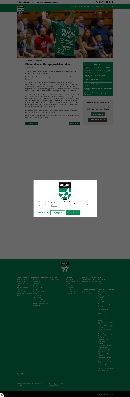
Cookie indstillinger (43, 212)
